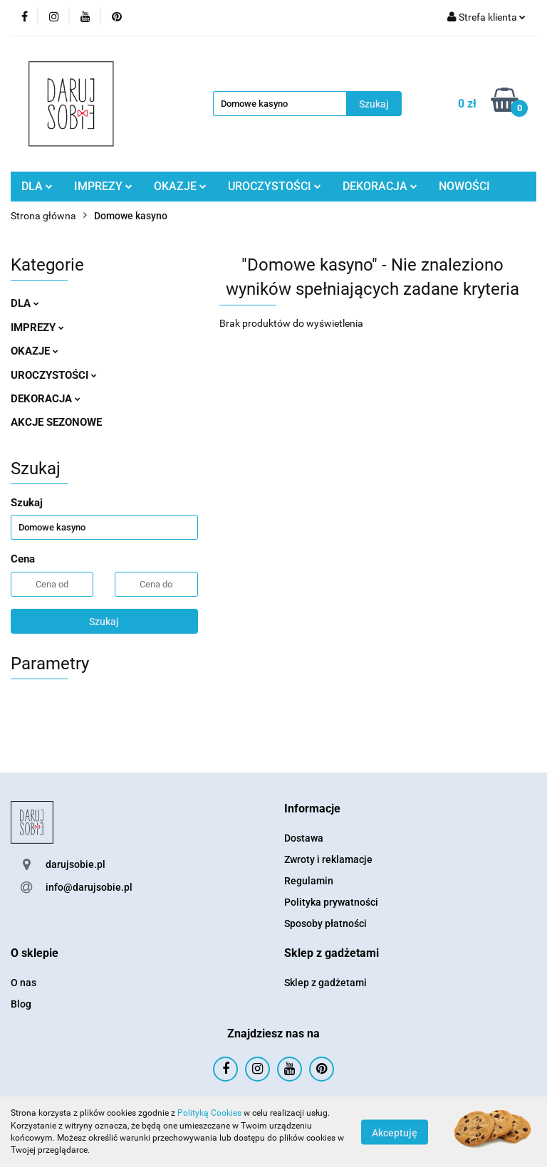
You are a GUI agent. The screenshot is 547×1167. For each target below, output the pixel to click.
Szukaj (104, 621)
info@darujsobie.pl (89, 887)
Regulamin (308, 880)
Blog (21, 1004)
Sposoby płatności (325, 923)
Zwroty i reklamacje (328, 859)
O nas (23, 982)
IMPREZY (103, 186)
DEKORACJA (380, 186)
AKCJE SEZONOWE (56, 422)
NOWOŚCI (464, 186)
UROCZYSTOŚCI (274, 186)
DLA (37, 186)
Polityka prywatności (331, 902)
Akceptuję (394, 1132)
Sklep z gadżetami (325, 982)
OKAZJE (180, 186)
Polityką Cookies (209, 1113)
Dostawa (303, 838)
